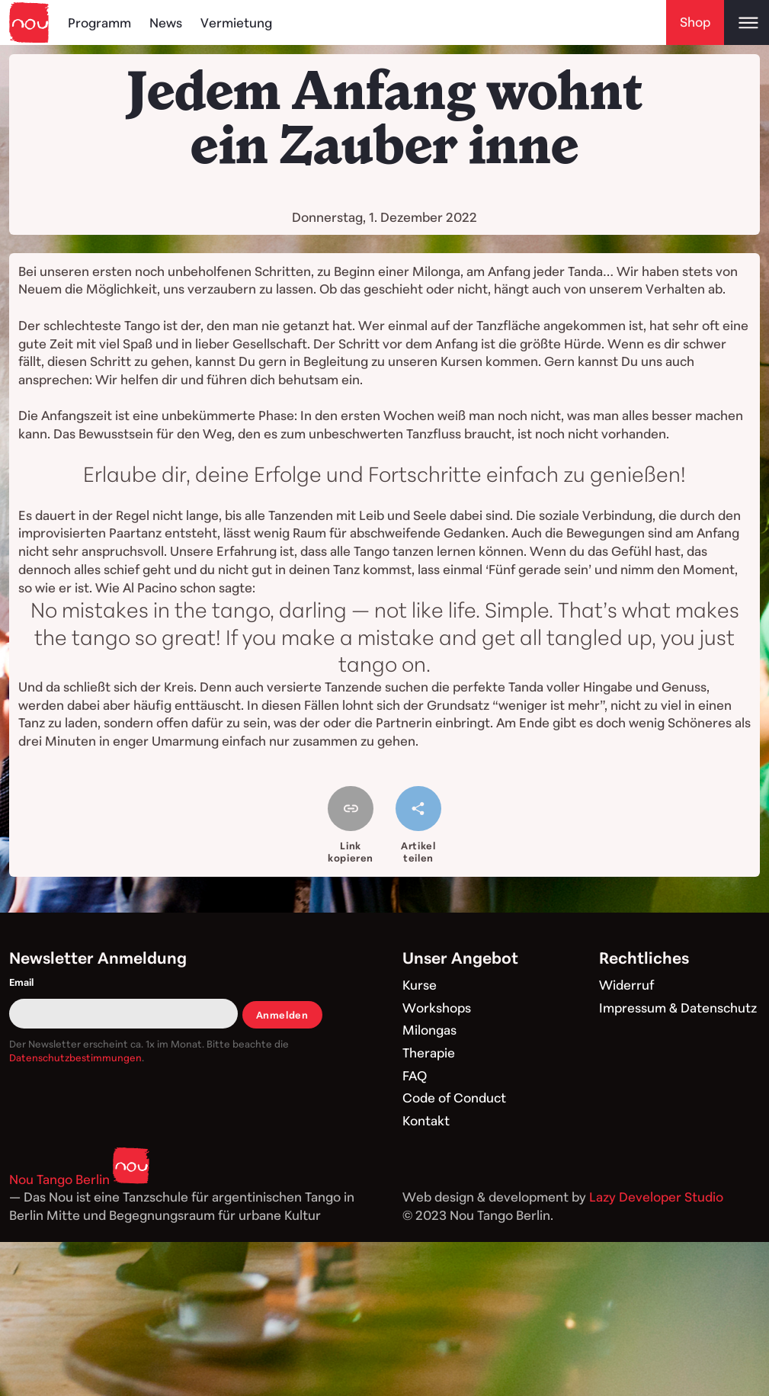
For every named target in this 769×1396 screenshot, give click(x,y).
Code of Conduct (454, 1098)
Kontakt (426, 1120)
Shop (695, 22)
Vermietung (236, 22)
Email (21, 982)
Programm (99, 22)
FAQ (414, 1075)
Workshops (436, 1008)
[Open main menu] (746, 22)
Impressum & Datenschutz (678, 1008)
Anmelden (282, 1015)
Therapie (428, 1053)
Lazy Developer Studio (656, 1197)
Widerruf (626, 985)
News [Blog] (165, 22)
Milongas (429, 1030)
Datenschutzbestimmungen (75, 1057)
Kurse (419, 985)
